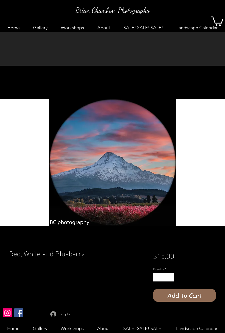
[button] (217, 20)
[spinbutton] (164, 277)
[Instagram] (7, 312)
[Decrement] (157, 277)
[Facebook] (18, 312)
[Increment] (171, 277)
